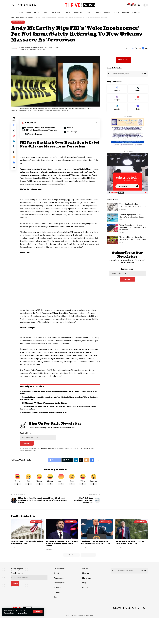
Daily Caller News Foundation (32, 47)
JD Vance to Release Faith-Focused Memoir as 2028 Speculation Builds (62, 543)
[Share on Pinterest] (13, 135)
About (56, 573)
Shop (56, 597)
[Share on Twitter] (136, 48)
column (45, 181)
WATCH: (70, 128)
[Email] (139, 48)
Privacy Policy (9, 613)
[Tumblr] (32, 5)
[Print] (143, 48)
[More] (146, 48)
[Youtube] (138, 97)
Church (121, 232)
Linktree (85, 573)
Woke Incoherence (34, 134)
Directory (58, 592)
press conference (29, 373)
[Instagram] (27, 5)
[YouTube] (21, 5)
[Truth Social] (138, 107)
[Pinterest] (24, 5)
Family (121, 219)
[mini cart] (128, 5)
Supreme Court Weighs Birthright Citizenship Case (27, 542)
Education (122, 209)
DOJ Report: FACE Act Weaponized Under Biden (44, 403)
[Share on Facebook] (132, 48)
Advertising (59, 578)
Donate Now (123, 59)
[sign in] (13, 5)
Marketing (86, 578)
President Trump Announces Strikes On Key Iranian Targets (95, 542)
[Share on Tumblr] (13, 146)
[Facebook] (16, 5)
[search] (135, 5)
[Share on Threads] (13, 151)
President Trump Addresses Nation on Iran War (44, 412)
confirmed (60, 313)
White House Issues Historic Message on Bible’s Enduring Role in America (132, 227)
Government (18, 22)
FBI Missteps (72, 132)
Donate (85, 587)
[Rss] (34, 5)
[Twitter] (18, 5)
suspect (53, 169)
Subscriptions (59, 583)
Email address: (38, 436)
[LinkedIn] (30, 5)
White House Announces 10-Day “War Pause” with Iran (130, 542)
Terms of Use (22, 613)
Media (121, 241)
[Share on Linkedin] (13, 141)
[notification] (132, 5)
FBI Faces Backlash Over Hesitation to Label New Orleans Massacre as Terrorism (39, 129)
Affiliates (57, 587)
